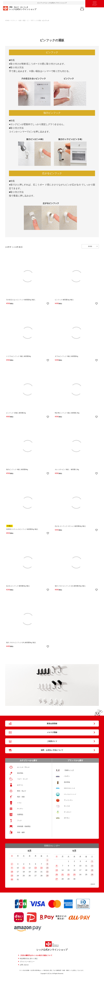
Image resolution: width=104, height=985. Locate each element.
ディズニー (67, 812)
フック (19, 820)
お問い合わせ (24, 965)
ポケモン (67, 818)
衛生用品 (20, 773)
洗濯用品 (20, 814)
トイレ (19, 803)
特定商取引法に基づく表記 (28, 958)
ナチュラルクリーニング (70, 794)
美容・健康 (21, 832)
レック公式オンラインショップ (52, 950)
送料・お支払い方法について (52, 750)
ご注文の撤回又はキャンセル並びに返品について (36, 955)
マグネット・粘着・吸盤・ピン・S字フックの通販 (26, 20)
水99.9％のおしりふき (69, 788)
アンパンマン (68, 800)
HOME (7, 20)
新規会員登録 (52, 723)
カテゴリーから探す (28, 760)
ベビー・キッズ (22, 779)
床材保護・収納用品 (23, 826)
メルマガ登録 (52, 732)
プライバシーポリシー (27, 961)
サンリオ (67, 806)
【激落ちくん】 (69, 770)
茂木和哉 (67, 782)
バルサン (67, 776)
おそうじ (20, 785)
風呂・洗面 (21, 797)
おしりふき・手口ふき (23, 767)
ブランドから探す (75, 760)
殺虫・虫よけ (21, 791)
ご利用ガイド (52, 741)
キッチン (20, 808)
